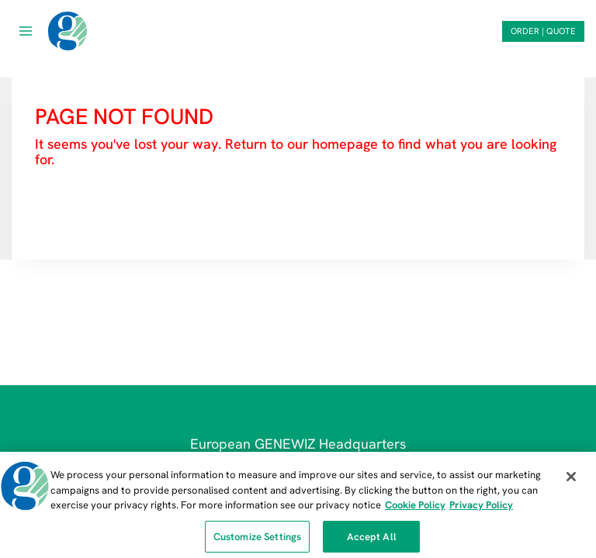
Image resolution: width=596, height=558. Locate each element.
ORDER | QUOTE (543, 31)
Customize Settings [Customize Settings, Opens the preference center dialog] (257, 539)
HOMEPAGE (75, 205)
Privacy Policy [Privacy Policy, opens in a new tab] (481, 508)
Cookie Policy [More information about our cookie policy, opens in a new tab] (415, 508)
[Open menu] (26, 31)
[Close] (571, 480)
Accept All (372, 539)
